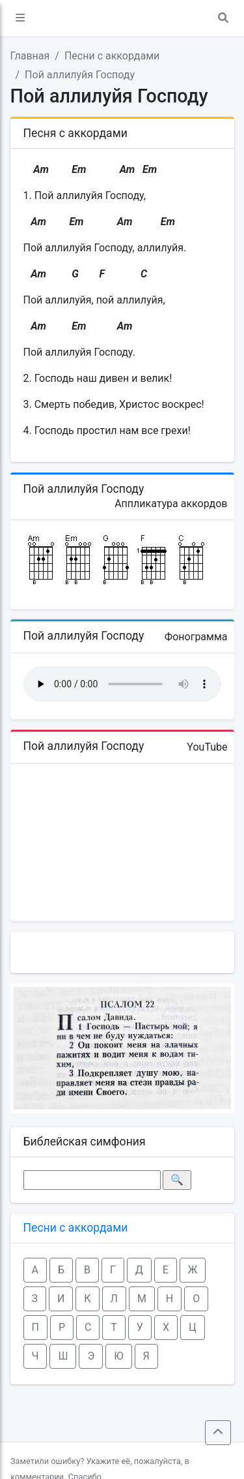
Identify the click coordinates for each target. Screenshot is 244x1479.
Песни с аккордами (111, 56)
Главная (30, 56)
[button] (20, 18)
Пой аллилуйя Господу (80, 75)
